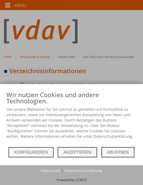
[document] (71, 119)
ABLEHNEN (118, 152)
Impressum (50, 170)
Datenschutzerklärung (83, 170)
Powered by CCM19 (71, 180)
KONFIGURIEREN (31, 152)
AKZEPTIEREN (77, 152)
